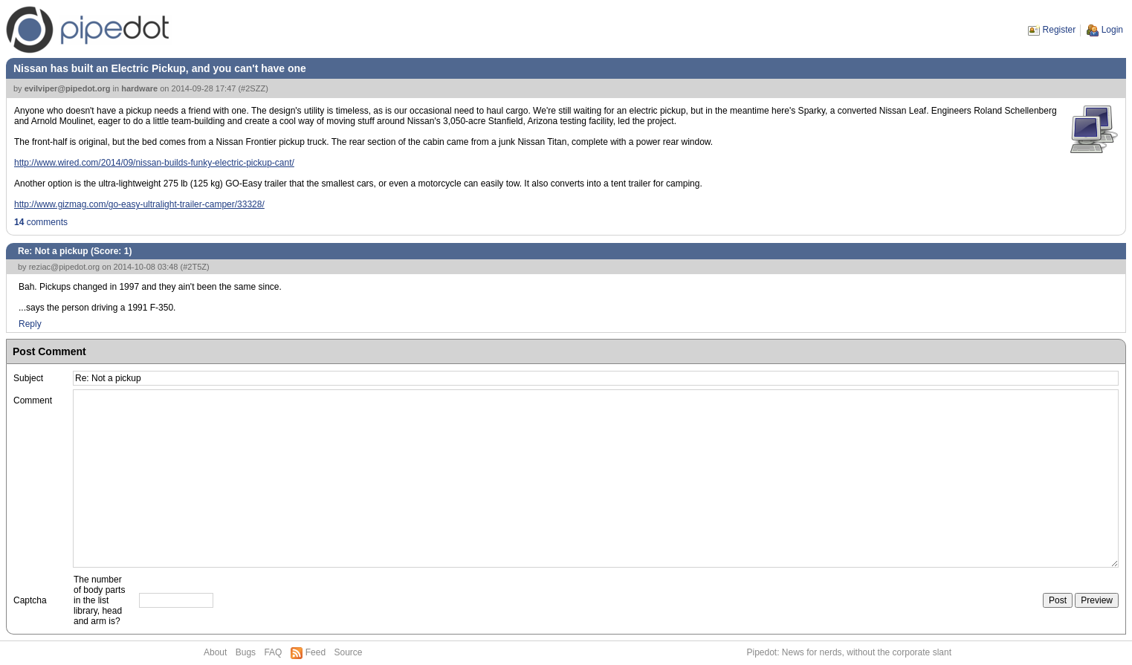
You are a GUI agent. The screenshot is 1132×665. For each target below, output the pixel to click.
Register (1059, 30)
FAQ (273, 652)
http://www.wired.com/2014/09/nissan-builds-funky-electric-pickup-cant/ (154, 163)
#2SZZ (253, 88)
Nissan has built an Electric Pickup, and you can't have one (159, 68)
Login (1112, 30)
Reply (30, 324)
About (215, 652)
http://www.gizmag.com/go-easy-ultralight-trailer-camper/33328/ (139, 204)
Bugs (246, 652)
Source (348, 652)
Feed (315, 652)
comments (41, 222)
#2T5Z (195, 266)
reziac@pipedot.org (64, 266)
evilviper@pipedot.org (68, 88)
